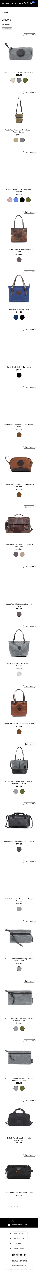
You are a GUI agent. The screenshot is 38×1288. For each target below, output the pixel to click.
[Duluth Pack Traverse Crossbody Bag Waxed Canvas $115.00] (19, 114)
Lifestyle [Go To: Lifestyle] (5, 12)
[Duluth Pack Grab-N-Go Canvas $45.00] (19, 350)
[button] (32, 3)
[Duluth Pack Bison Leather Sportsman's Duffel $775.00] (19, 409)
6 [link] (17, 1206)
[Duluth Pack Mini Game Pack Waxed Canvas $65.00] (19, 883)
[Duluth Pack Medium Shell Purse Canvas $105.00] (19, 174)
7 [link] (21, 1206)
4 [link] (11, 1206)
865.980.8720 (19, 1221)
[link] (33, 1206)
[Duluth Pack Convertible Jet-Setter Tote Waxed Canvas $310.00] (19, 765)
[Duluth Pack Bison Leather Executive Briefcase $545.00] (19, 528)
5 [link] (14, 1206)
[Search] (24, 3)
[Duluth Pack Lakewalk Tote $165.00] (19, 292)
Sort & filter (6, 29)
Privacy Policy (20, 1282)
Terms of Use (29, 1282)
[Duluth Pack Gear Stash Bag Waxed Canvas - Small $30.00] (19, 1002)
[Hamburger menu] (3, 3)
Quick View (29, 35)
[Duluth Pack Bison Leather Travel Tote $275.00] (19, 707)
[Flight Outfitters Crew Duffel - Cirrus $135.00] (19, 1175)
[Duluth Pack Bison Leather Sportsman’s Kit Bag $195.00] (19, 468)
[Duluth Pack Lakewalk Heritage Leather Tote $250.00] (19, 233)
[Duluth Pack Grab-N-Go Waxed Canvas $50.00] (19, 55)
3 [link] (8, 1206)
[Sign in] (27, 3)
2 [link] (4, 1206)
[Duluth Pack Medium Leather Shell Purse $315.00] (19, 588)
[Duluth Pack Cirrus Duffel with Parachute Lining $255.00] (19, 1122)
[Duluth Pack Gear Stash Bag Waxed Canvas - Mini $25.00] (19, 943)
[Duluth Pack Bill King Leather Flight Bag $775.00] (19, 824)
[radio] (12, 80)
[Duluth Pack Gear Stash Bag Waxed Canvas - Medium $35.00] (19, 1062)
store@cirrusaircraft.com (19, 1224)
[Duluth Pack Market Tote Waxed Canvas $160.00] (19, 648)
